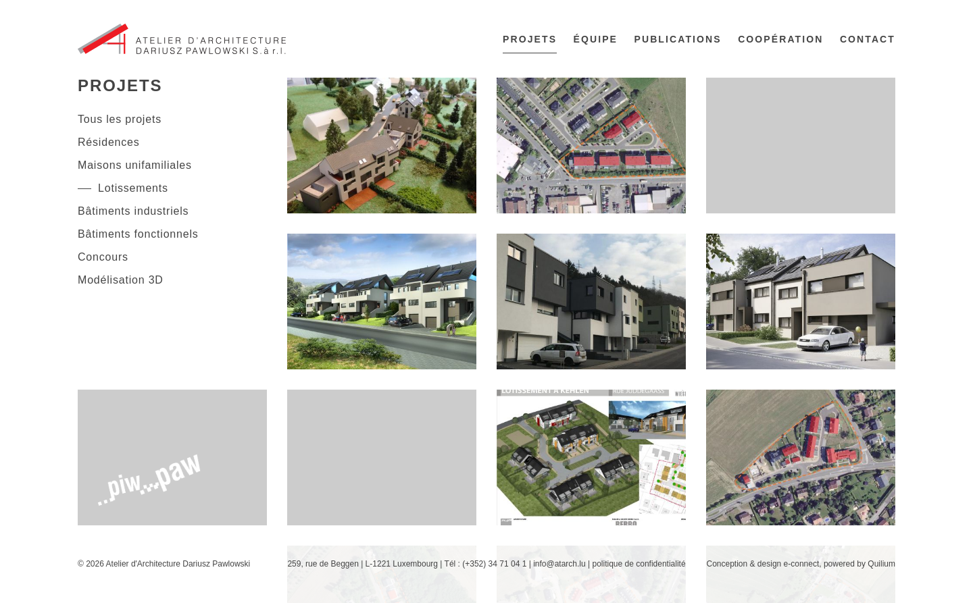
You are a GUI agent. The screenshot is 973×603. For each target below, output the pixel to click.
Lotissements (133, 188)
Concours (103, 257)
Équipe (596, 39)
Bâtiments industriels (133, 211)
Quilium (881, 564)
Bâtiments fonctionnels (138, 234)
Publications (678, 39)
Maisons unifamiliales (135, 165)
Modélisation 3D (121, 280)
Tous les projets (119, 119)
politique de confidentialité (638, 564)
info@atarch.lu (559, 564)
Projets (530, 39)
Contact (867, 39)
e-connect (802, 564)
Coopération (780, 39)
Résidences (109, 142)
